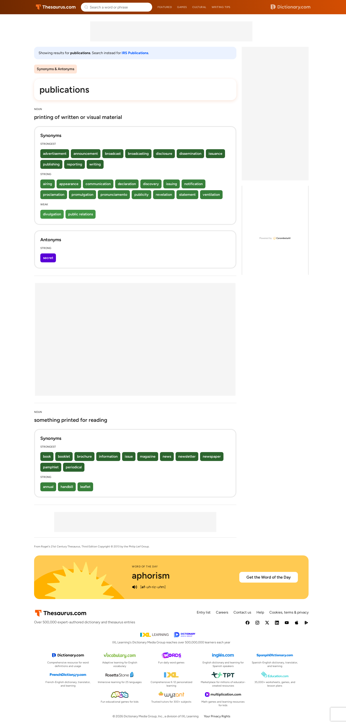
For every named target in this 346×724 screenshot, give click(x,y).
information (108, 456)
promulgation (82, 194)
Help (260, 612)
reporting (74, 164)
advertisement (54, 153)
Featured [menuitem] (165, 7)
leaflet (85, 487)
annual (48, 487)
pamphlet (51, 467)
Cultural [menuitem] (199, 7)
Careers (222, 612)
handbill (67, 487)
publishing (51, 164)
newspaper (212, 456)
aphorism (151, 575)
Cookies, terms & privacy (289, 612)
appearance (68, 184)
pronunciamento (113, 194)
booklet (64, 456)
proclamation (53, 194)
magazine (148, 456)
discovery (151, 184)
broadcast (113, 153)
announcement (86, 153)
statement (187, 194)
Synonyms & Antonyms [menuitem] (55, 69)
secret (48, 258)
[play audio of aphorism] (134, 587)
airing (47, 184)
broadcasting (138, 153)
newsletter (187, 456)
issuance (215, 153)
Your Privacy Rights (217, 716)
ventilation (211, 194)
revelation (164, 194)
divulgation (52, 214)
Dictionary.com (290, 7)
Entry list (204, 612)
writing (95, 164)
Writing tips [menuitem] (221, 7)
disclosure (164, 153)
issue (129, 456)
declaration (127, 184)
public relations (80, 214)
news (167, 456)
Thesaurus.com (56, 7)
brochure (84, 456)
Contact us (242, 612)
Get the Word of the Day (268, 577)
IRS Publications (135, 53)
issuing (171, 184)
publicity (141, 194)
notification (193, 184)
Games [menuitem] (182, 7)
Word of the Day (145, 566)
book (47, 456)
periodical (74, 467)
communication (98, 184)
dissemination (190, 153)
